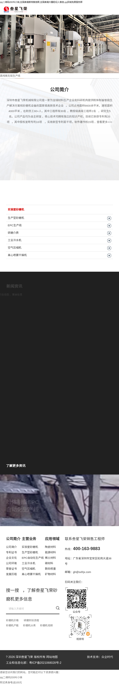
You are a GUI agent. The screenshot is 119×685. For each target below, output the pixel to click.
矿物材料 (50, 574)
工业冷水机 (28, 563)
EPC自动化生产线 (33, 557)
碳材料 (49, 563)
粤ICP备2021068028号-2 (45, 662)
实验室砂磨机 (30, 546)
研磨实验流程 (31, 620)
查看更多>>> (104, 121)
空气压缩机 (28, 568)
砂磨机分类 (29, 625)
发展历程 (11, 574)
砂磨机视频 (46, 625)
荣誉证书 (11, 568)
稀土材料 (50, 557)
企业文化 (11, 557)
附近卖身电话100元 (11, 682)
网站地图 (52, 656)
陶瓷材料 (50, 546)
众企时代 (107, 656)
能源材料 (50, 552)
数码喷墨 (50, 568)
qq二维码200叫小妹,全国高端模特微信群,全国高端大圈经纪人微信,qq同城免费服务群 (41, 2)
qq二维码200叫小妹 (11, 677)
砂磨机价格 (12, 620)
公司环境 (11, 563)
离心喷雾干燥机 (31, 574)
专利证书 (11, 552)
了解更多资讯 (16, 466)
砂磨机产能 (12, 625)
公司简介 (11, 546)
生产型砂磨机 (30, 552)
